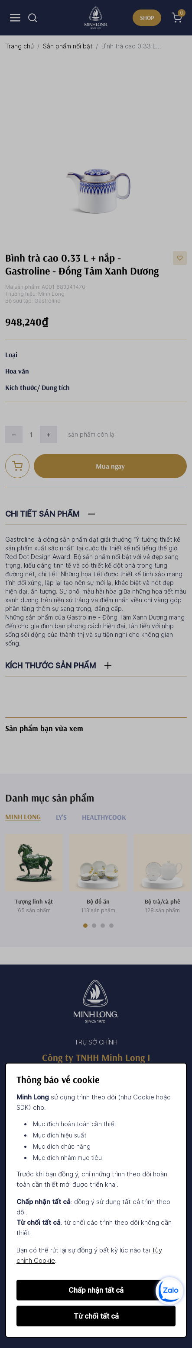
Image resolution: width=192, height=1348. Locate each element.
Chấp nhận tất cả (96, 1290)
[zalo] (169, 1290)
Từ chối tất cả (96, 1316)
